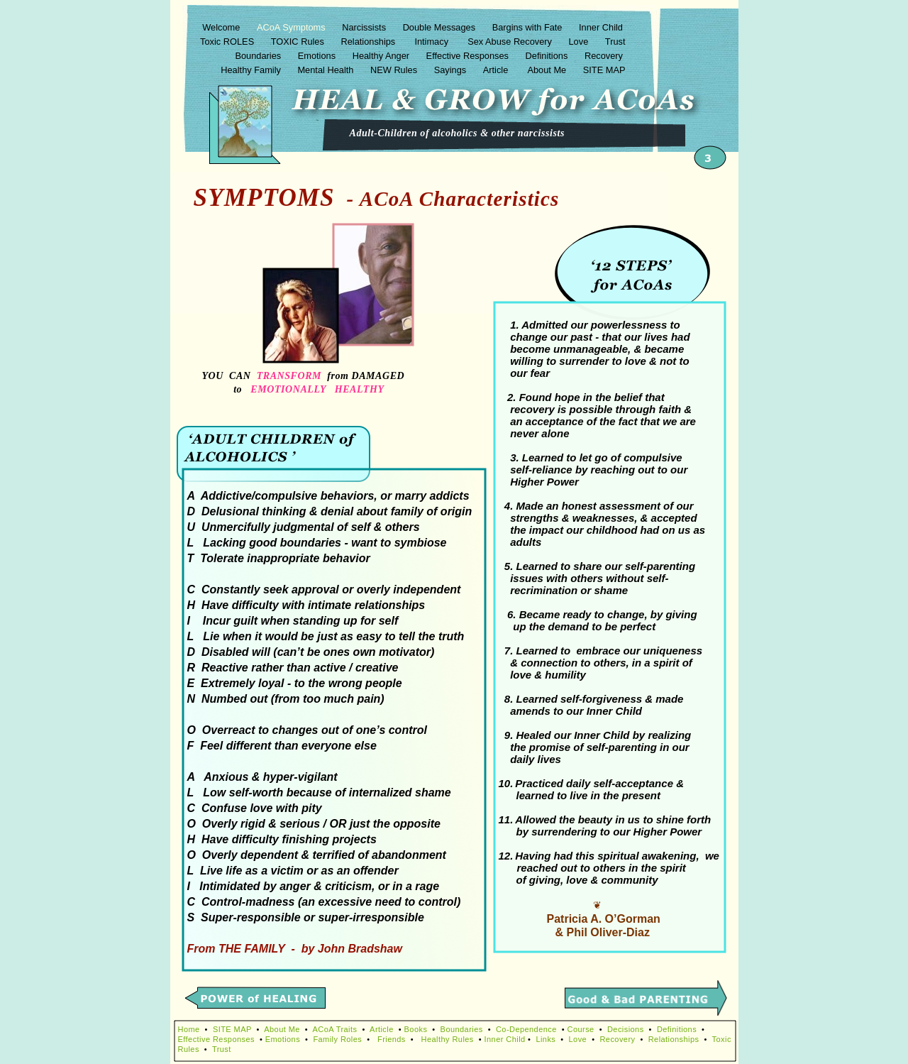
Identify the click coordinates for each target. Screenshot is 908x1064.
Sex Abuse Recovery (510, 41)
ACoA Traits (335, 1029)
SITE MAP (604, 70)
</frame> (565, 403)
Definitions (548, 55)
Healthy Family (252, 70)
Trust (615, 41)
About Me (547, 70)
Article (498, 70)
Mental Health (326, 70)
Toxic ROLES (228, 41)
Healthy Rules (447, 1039)
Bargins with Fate (528, 27)
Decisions (625, 1029)
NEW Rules (395, 70)
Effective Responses (468, 55)
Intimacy (432, 41)
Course (581, 1029)
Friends (391, 1039)
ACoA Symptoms (292, 27)
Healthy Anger (382, 55)
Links (545, 1039)
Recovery (605, 55)
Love (580, 41)
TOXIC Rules (299, 41)
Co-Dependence (526, 1029)
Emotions (318, 55)
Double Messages (440, 27)
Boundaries (259, 55)
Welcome (222, 27)
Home (189, 1029)
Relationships (368, 41)
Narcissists (365, 27)
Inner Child (602, 27)
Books (416, 1029)
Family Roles (337, 1039)
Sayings (451, 70)
